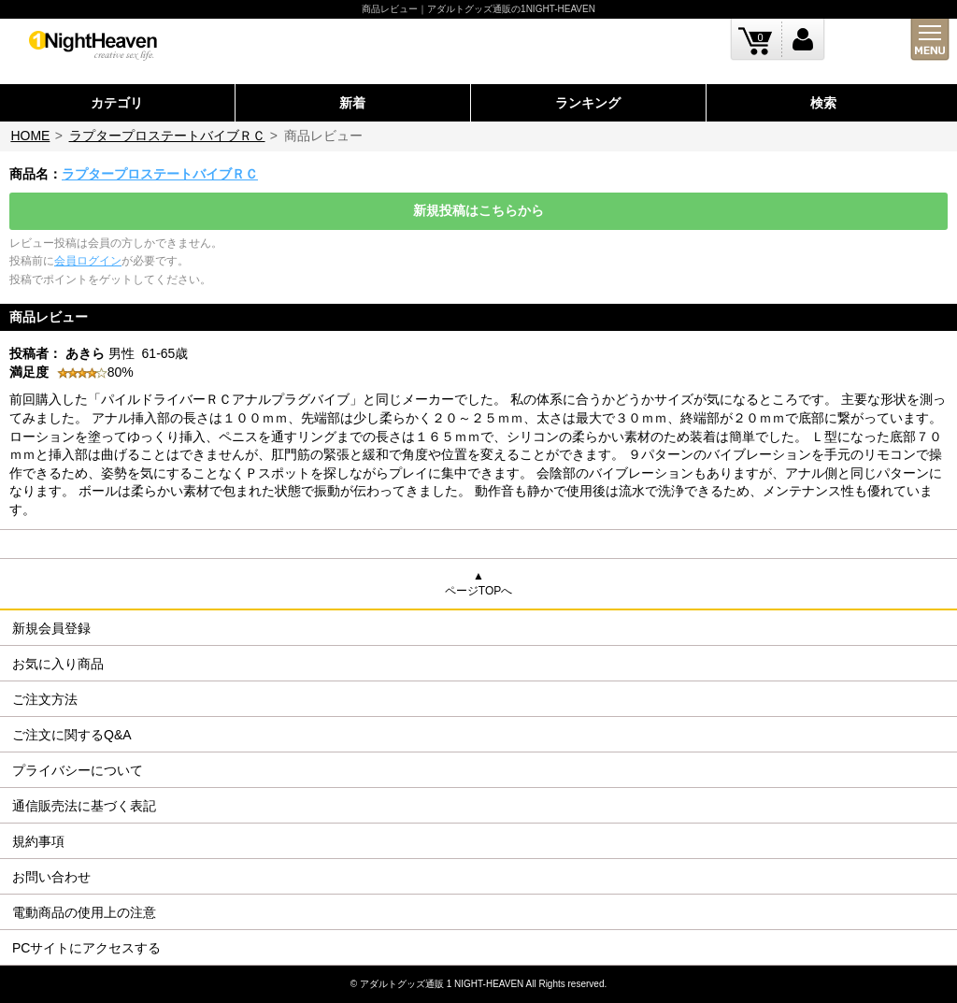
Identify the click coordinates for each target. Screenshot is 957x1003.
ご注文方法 (45, 699)
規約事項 (38, 841)
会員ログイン (87, 260)
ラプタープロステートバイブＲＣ (167, 135)
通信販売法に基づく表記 (84, 805)
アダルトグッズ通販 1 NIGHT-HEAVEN (441, 984)
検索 (823, 102)
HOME (30, 135)
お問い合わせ (51, 876)
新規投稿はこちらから (478, 210)
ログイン (803, 40)
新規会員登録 (51, 628)
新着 (352, 102)
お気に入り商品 (58, 663)
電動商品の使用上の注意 (84, 912)
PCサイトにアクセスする (86, 947)
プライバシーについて (77, 770)
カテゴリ (117, 102)
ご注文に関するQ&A (72, 734)
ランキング (588, 102)
